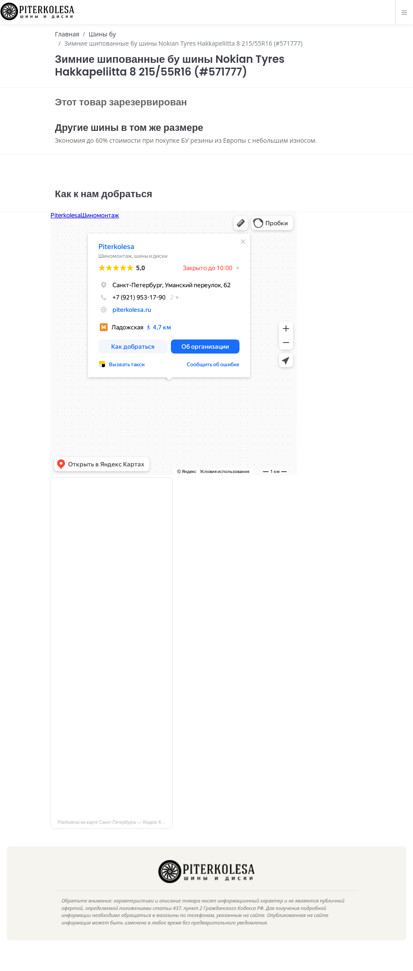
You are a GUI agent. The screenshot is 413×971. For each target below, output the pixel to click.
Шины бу (102, 34)
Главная (67, 34)
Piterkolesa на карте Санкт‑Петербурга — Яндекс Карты (114, 835)
